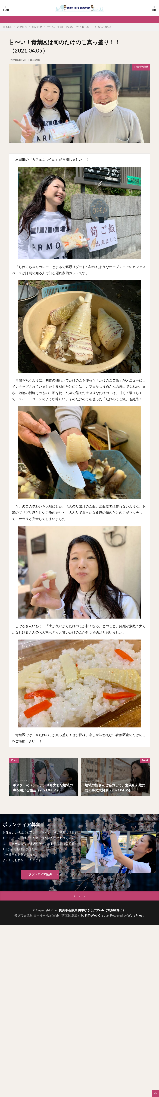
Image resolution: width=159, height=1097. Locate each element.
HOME (8, 26)
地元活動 (37, 26)
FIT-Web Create (97, 915)
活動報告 (22, 26)
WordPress (135, 915)
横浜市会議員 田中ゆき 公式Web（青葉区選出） (92, 910)
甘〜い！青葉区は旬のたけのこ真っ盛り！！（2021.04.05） (80, 26)
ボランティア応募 (40, 874)
